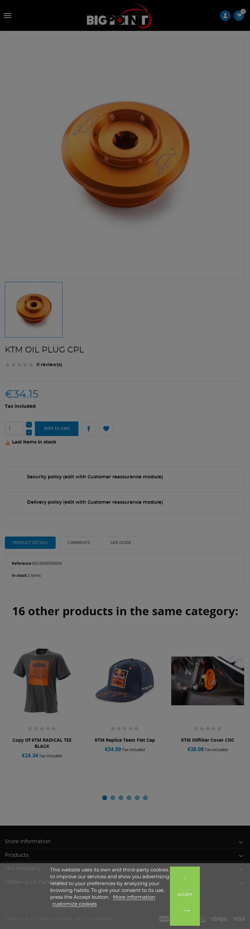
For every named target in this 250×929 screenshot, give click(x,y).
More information (134, 897)
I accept (185, 886)
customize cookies (74, 904)
